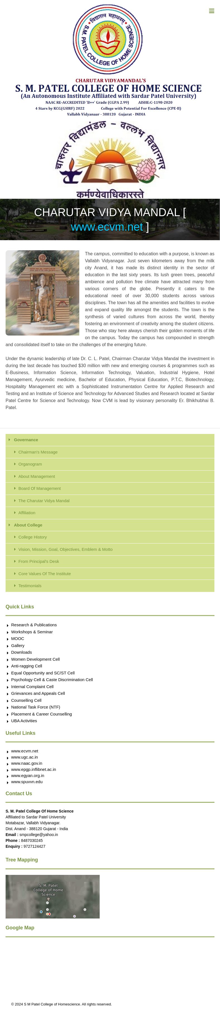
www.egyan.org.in (27, 775)
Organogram (30, 464)
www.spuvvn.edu (27, 781)
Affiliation (26, 512)
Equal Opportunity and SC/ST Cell (43, 672)
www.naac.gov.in (26, 763)
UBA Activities (24, 720)
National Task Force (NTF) (35, 707)
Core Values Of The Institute (44, 573)
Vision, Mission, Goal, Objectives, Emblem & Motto (65, 549)
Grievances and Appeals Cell (38, 693)
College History (32, 537)
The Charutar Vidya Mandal (44, 500)
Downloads (21, 652)
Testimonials (30, 585)
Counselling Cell (26, 700)
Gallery (18, 645)
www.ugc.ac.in (24, 757)
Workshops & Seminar (32, 631)
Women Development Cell (35, 659)
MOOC (17, 638)
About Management (36, 476)
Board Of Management (39, 488)
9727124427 (35, 846)
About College (28, 525)
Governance (26, 439)
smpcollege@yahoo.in (39, 834)
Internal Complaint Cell (32, 686)
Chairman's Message (38, 452)
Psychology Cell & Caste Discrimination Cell (52, 679)
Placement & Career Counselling (41, 714)
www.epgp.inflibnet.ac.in (33, 769)
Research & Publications (34, 624)
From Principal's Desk (38, 561)
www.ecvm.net (108, 227)
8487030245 (32, 840)
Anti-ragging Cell (26, 665)
